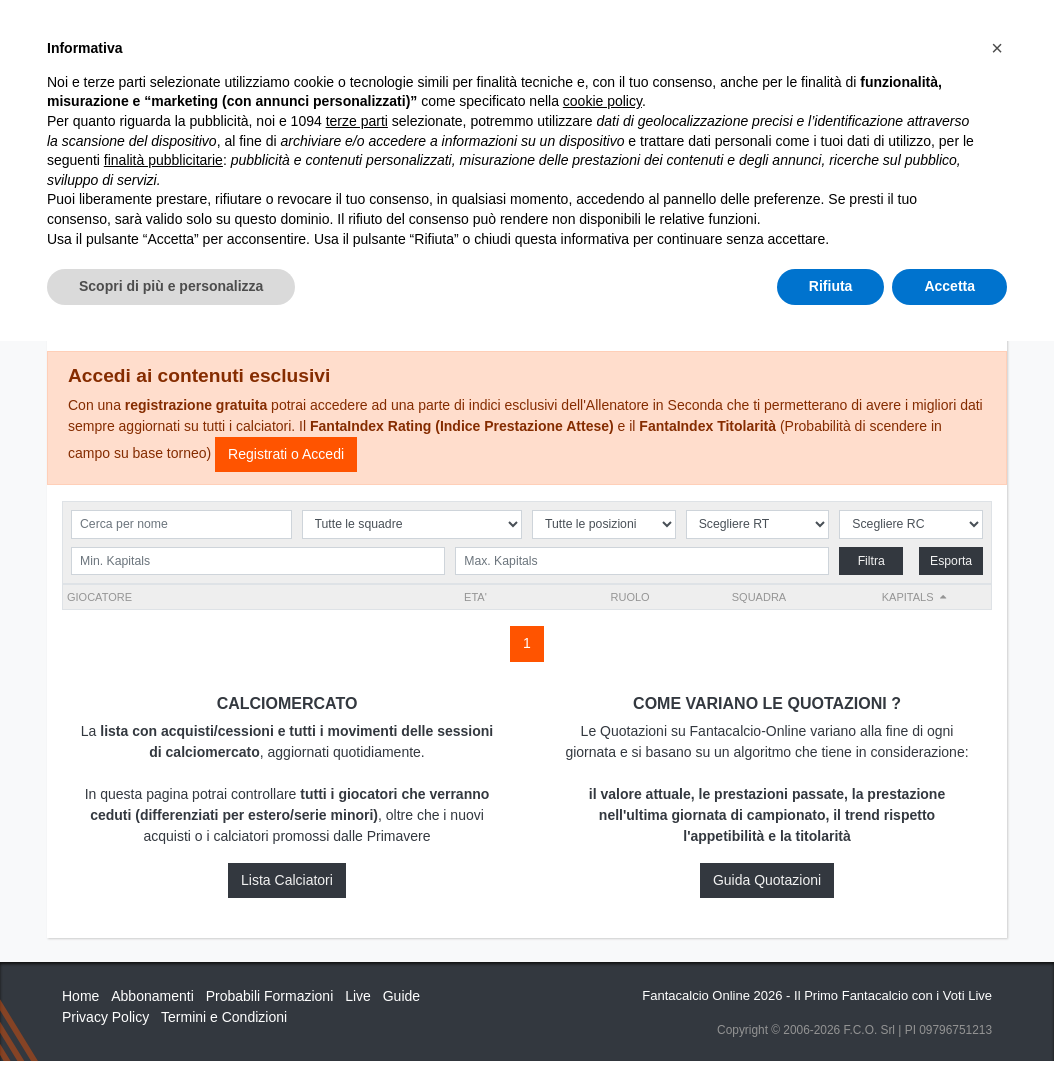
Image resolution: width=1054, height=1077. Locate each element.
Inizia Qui (568, 32)
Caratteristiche (800, 32)
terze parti (357, 857)
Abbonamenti (668, 32)
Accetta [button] (949, 1022)
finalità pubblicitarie (163, 896)
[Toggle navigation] (902, 33)
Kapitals (908, 597)
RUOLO (630, 597)
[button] (997, 784)
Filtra (871, 561)
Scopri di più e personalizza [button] (171, 1022)
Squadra (759, 597)
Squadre (513, 284)
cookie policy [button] (602, 838)
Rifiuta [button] (831, 1022)
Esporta (951, 561)
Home (80, 81)
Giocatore (99, 597)
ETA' (475, 597)
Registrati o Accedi (286, 454)
